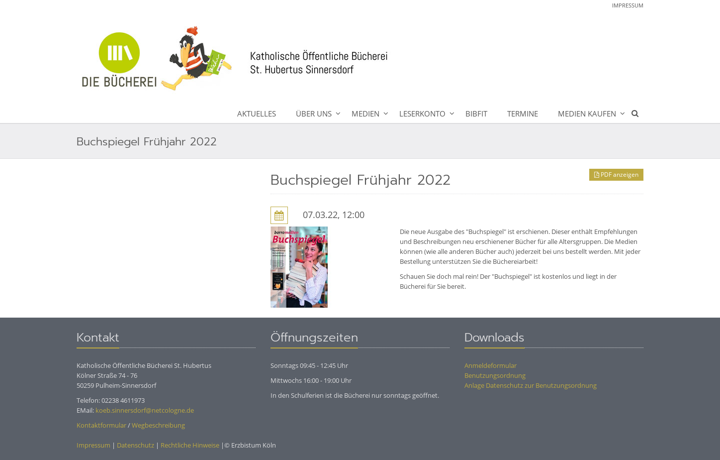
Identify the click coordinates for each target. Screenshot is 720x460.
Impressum (627, 5)
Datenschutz (135, 445)
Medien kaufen (587, 113)
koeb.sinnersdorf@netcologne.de (144, 410)
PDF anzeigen (616, 174)
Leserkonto (422, 113)
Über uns (314, 113)
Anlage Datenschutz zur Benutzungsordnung (530, 385)
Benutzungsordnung (495, 375)
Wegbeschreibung (158, 425)
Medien (365, 113)
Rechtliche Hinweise (190, 445)
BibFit (476, 113)
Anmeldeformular (490, 365)
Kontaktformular (101, 425)
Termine (522, 113)
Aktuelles (256, 113)
